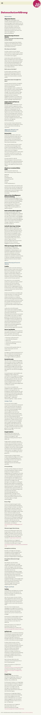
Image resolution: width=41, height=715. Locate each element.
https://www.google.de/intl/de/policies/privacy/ (14, 708)
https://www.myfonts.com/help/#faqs (12, 667)
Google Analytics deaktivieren (15, 537)
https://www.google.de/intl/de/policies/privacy (14, 629)
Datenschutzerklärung (29, 712)
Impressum (23, 712)
